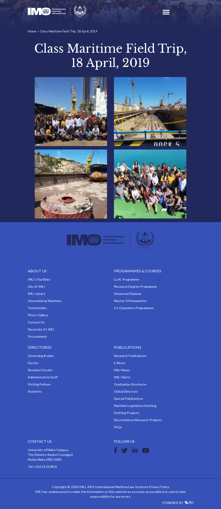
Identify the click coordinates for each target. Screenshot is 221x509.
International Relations (45, 301)
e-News (119, 363)
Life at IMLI (36, 286)
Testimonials (37, 308)
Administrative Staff (42, 377)
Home (32, 31)
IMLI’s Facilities (39, 279)
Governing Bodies (41, 356)
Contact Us (36, 322)
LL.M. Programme (126, 279)
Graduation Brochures (130, 384)
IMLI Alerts (122, 377)
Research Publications (130, 356)
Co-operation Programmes (134, 308)
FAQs (118, 427)
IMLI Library (36, 294)
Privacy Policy (159, 487)
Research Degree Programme (135, 286)
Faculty (33, 363)
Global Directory (126, 391)
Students (35, 391)
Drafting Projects (126, 413)
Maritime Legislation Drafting (135, 406)
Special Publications (128, 398)
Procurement (37, 336)
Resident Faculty (40, 370)
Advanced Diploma (127, 294)
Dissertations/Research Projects (138, 420)
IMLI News (122, 370)
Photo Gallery (38, 315)
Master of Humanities (130, 301)
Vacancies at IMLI (41, 329)
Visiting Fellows (39, 384)
